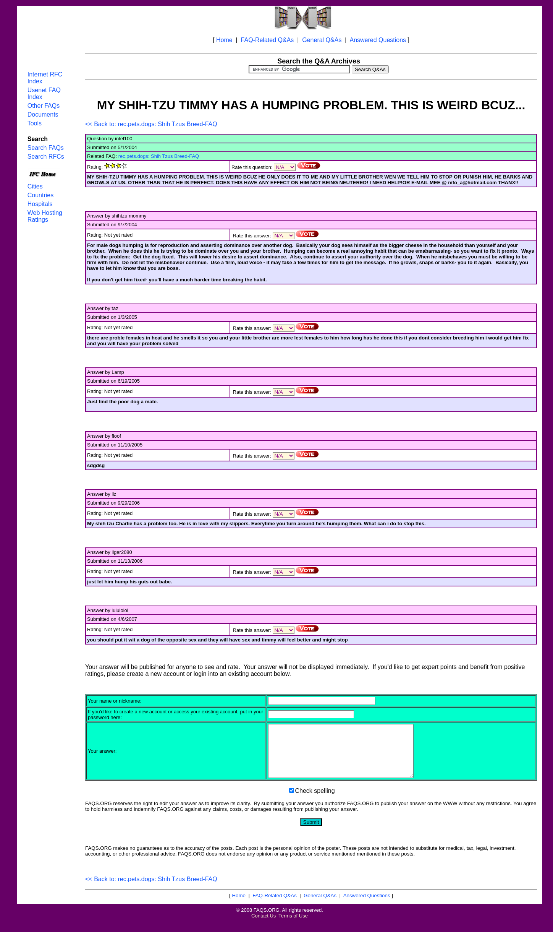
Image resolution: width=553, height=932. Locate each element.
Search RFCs (45, 156)
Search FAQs (45, 148)
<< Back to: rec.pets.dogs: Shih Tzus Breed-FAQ (151, 124)
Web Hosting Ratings (44, 216)
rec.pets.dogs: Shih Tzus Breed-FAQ (158, 156)
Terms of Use (293, 926)
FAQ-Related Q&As (267, 40)
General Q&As (321, 40)
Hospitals (40, 204)
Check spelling (315, 801)
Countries (40, 195)
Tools (34, 123)
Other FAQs (43, 105)
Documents (42, 114)
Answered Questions (377, 40)
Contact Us (263, 926)
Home (224, 40)
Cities (35, 186)
